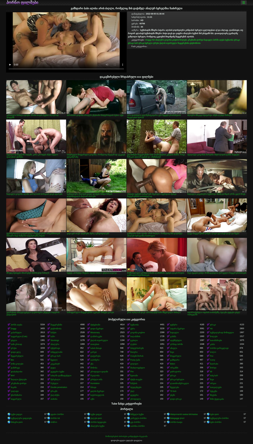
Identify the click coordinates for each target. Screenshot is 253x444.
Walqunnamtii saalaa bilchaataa (184, 414)
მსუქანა (213, 395)
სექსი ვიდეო (16, 414)
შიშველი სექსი (137, 414)
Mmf (12, 375)
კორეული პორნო (138, 418)
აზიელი (173, 348)
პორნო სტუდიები (98, 422)
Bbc (12, 360)
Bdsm (172, 364)
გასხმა (173, 336)
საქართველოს (97, 395)
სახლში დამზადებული (61, 375)
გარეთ (93, 352)
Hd (153, 40)
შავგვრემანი (183, 43)
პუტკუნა (213, 391)
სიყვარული (16, 399)
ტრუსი (156, 43)
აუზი (92, 399)
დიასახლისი (16, 372)
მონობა (93, 368)
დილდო (134, 364)
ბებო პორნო (215, 422)
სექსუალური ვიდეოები (21, 418)
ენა (91, 364)
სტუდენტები (135, 387)
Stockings (55, 340)
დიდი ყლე (16, 352)
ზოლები (183, 40)
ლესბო (133, 344)
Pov (211, 356)
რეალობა (95, 375)
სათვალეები (216, 387)
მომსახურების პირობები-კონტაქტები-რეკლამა (126, 436)
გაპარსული (16, 332)
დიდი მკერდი (96, 329)
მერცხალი (55, 379)
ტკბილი (134, 340)
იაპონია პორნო (137, 426)
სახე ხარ (214, 375)
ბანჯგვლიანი (56, 352)
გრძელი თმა (96, 379)
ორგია (213, 383)
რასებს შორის (136, 356)
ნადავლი (208, 40)
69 (211, 372)
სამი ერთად (16, 344)
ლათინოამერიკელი (179, 383)
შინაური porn (17, 422)
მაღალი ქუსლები (19, 379)
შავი (172, 352)
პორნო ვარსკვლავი (219, 348)
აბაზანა (54, 399)
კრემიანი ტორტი (195, 40)
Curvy (212, 360)
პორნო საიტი (176, 422)
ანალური (159, 40)
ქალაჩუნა (55, 395)
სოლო (213, 352)
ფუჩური (173, 325)
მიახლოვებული (137, 368)
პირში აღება (218, 40)
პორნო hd (55, 418)
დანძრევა (15, 368)
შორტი (213, 368)
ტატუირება (95, 356)
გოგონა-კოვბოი (171, 40)
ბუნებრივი (55, 348)
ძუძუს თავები (136, 379)
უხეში (172, 395)
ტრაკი (237, 40)
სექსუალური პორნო (219, 418)
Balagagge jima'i (177, 418)
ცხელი (14, 340)
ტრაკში (54, 391)
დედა (53, 368)
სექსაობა (229, 40)
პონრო (54, 422)
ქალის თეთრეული (168, 43)
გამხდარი (174, 360)
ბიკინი (14, 387)
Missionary (95, 332)
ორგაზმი (174, 368)
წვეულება (174, 387)
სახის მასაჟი (96, 348)
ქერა (132, 329)
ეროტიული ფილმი (99, 372)
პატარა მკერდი (177, 329)
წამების (133, 383)
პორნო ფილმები (22, 2)
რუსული (54, 383)
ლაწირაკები (96, 336)
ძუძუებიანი (95, 325)
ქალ (132, 391)
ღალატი (15, 391)
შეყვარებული (17, 356)
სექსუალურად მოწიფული (222, 332)
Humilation (95, 383)
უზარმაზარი (16, 395)
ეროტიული (135, 399)
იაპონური (94, 360)
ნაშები (53, 332)
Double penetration (59, 387)
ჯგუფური (134, 395)
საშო (53, 336)
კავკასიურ (55, 364)
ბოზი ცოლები (17, 364)
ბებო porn (214, 414)
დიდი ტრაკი (176, 399)
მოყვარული (175, 356)
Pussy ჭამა (135, 360)
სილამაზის (135, 336)
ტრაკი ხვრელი (145, 43)
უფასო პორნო (57, 414)
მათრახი (214, 364)
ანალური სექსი (97, 426)
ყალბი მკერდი (97, 391)
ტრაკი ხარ (133, 43)
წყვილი (54, 360)
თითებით (94, 344)
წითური (133, 352)
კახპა (212, 344)
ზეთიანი (134, 375)
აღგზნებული (176, 340)
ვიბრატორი (175, 372)
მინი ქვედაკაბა (217, 399)
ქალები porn (96, 418)
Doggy (148, 40)
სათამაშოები (216, 340)
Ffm (132, 372)
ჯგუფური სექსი (57, 372)
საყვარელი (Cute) (19, 336)
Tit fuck (173, 391)
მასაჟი (93, 387)
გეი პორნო (135, 422)
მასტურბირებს (137, 348)
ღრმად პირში (176, 344)
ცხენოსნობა (195, 43)
